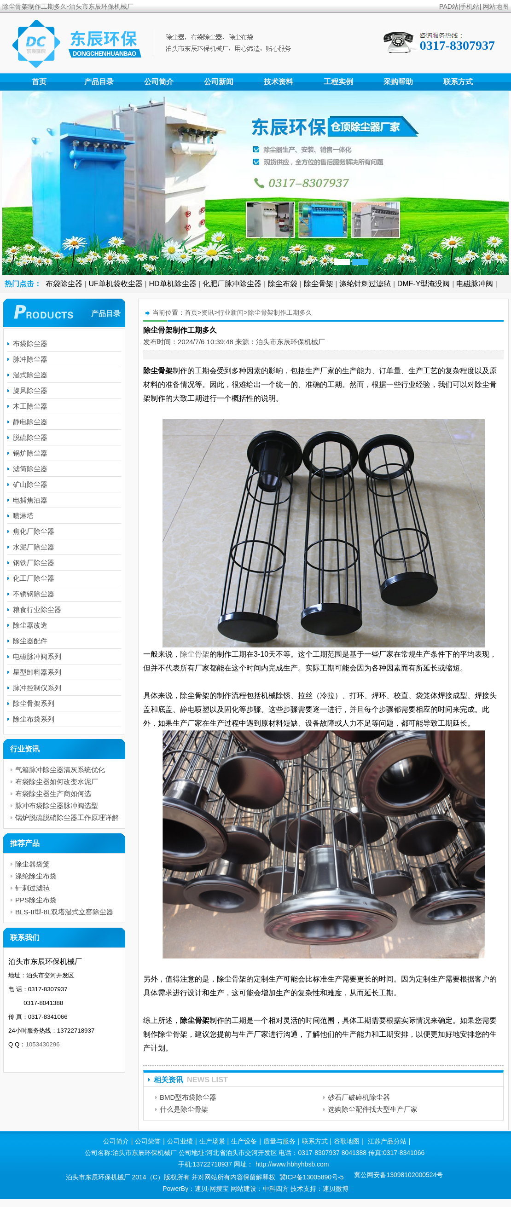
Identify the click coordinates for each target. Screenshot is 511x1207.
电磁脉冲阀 (474, 284)
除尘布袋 (282, 284)
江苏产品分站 (387, 1141)
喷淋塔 (23, 516)
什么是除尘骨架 (184, 1109)
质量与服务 (279, 1141)
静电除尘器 (30, 422)
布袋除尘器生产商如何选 (53, 793)
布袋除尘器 (64, 284)
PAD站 (449, 6)
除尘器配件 (30, 641)
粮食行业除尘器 (37, 609)
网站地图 (496, 6)
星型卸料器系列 (37, 672)
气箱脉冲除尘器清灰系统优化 (60, 770)
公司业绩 (180, 1141)
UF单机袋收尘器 (116, 284)
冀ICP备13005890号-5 (311, 1177)
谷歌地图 (347, 1141)
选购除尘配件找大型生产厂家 (373, 1109)
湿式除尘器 (30, 375)
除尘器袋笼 (32, 864)
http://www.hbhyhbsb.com (292, 1164)
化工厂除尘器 (33, 578)
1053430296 (42, 1044)
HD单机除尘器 (173, 284)
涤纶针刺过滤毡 (365, 284)
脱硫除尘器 (30, 437)
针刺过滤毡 (32, 888)
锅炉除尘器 (30, 453)
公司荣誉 (148, 1141)
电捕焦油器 (30, 500)
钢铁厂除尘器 (33, 562)
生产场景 (212, 1141)
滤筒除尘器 (30, 469)
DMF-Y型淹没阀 (423, 284)
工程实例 (338, 82)
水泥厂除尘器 (33, 547)
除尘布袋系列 (33, 719)
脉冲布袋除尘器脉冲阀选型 (56, 805)
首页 (39, 82)
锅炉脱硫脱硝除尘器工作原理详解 (67, 817)
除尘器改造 (30, 625)
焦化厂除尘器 (33, 531)
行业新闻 (231, 312)
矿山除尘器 (30, 484)
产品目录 (99, 82)
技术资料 (278, 82)
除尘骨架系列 (33, 703)
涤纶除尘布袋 (36, 876)
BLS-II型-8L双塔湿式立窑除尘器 (64, 912)
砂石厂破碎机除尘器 (359, 1097)
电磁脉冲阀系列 (37, 656)
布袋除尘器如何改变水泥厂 (56, 781)
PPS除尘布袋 (36, 900)
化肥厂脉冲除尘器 (232, 284)
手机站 (469, 6)
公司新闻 (218, 82)
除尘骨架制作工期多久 (280, 312)
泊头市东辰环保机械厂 (290, 342)
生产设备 (244, 1141)
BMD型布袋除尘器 (188, 1097)
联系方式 (458, 82)
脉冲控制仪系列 (37, 688)
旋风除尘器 (30, 390)
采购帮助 (398, 82)
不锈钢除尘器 (33, 594)
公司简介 (159, 82)
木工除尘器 (30, 406)
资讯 (207, 312)
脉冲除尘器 (30, 359)
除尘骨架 (318, 284)
